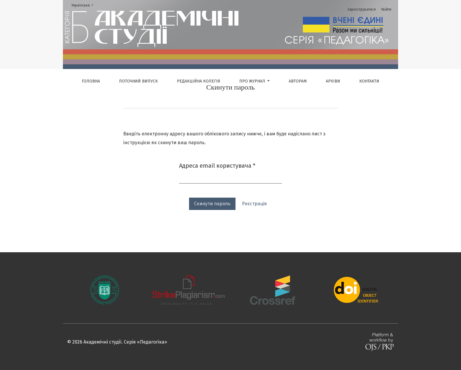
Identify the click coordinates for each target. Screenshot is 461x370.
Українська (84, 4)
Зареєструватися (362, 9)
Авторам (298, 81)
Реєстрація (254, 203)
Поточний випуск (138, 81)
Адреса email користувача (217, 165)
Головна (91, 81)
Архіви (333, 81)
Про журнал (252, 81)
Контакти (369, 81)
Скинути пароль (212, 203)
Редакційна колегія (198, 81)
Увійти (386, 9)
